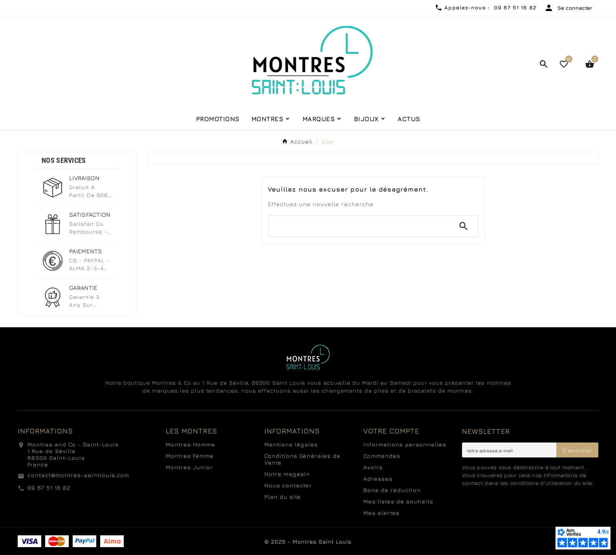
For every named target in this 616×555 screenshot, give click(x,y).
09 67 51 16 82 (49, 487)
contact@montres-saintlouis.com (78, 475)
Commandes (381, 455)
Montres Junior (189, 467)
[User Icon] (568, 8)
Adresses (377, 478)
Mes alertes (381, 512)
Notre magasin (287, 473)
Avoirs (373, 467)
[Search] (463, 226)
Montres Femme (190, 455)
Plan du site (282, 496)
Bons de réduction (392, 490)
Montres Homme (190, 444)
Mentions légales (291, 444)
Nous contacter (288, 485)
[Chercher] (359, 226)
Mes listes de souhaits (398, 501)
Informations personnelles (404, 444)
